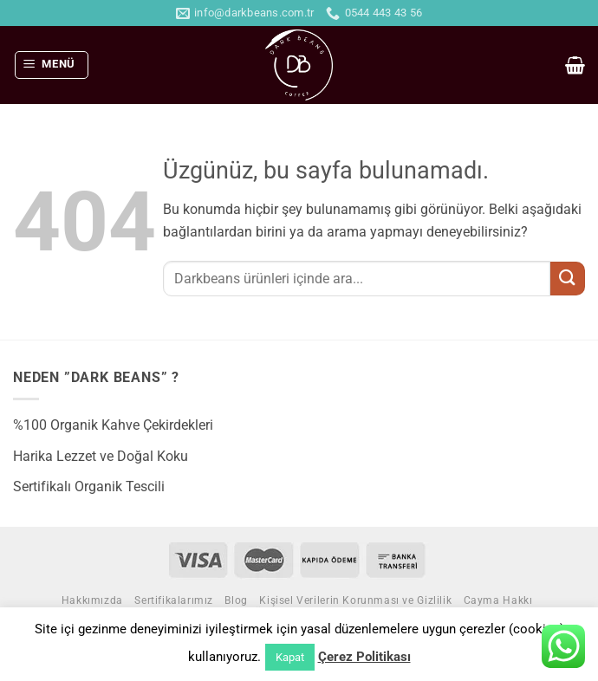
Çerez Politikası (364, 657)
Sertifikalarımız (173, 600)
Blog (235, 600)
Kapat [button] (290, 657)
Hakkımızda (92, 600)
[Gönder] (567, 278)
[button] (52, 65)
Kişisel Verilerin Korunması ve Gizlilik (355, 600)
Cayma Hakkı (498, 600)
